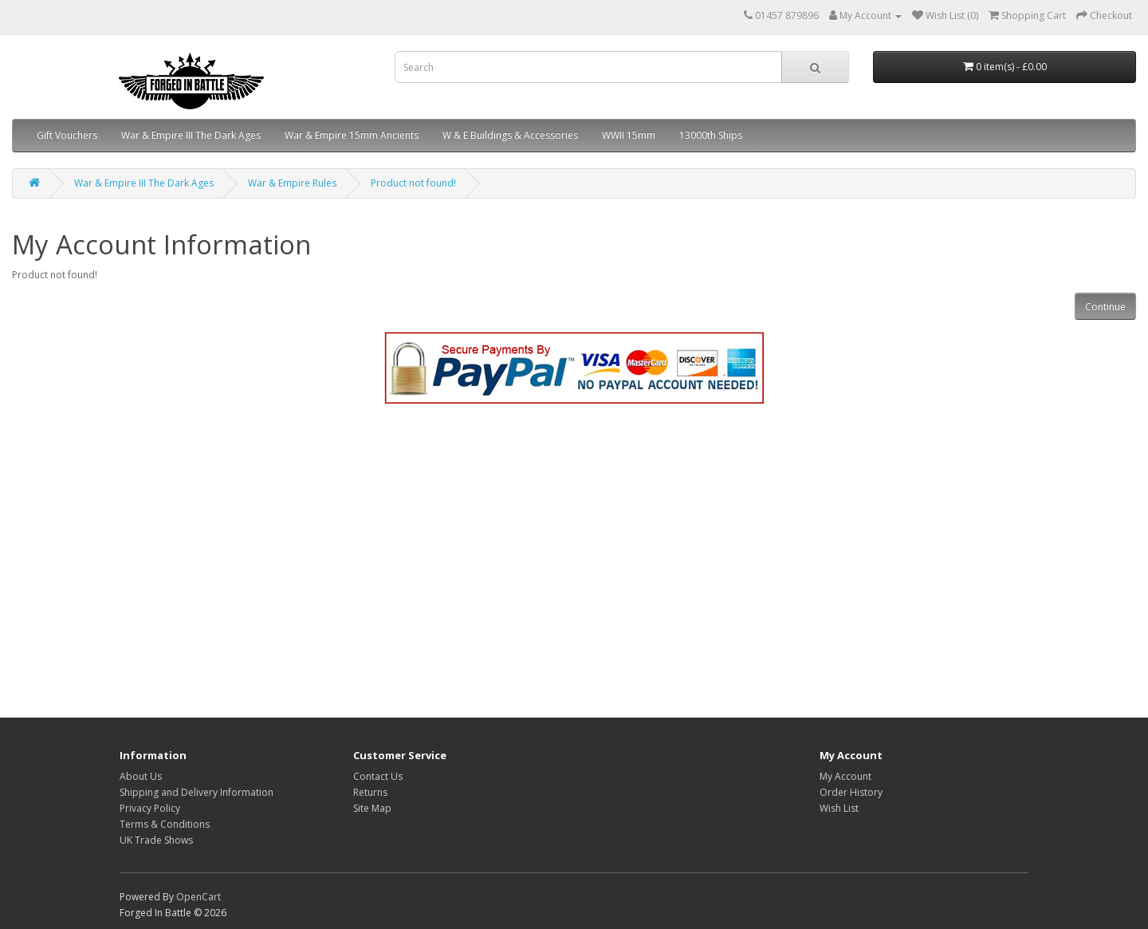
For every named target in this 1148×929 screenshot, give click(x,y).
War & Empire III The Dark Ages (191, 135)
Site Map (372, 808)
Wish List (839, 808)
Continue (1105, 306)
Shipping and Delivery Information (196, 792)
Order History (851, 792)
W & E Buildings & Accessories (510, 135)
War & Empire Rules (292, 183)
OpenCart (198, 896)
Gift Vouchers (67, 135)
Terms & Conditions (165, 824)
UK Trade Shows (156, 840)
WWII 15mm (628, 135)
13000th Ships (710, 135)
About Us (141, 776)
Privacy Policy (150, 808)
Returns (370, 792)
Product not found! (413, 183)
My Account (845, 776)
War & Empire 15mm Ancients (352, 135)
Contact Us (378, 776)
